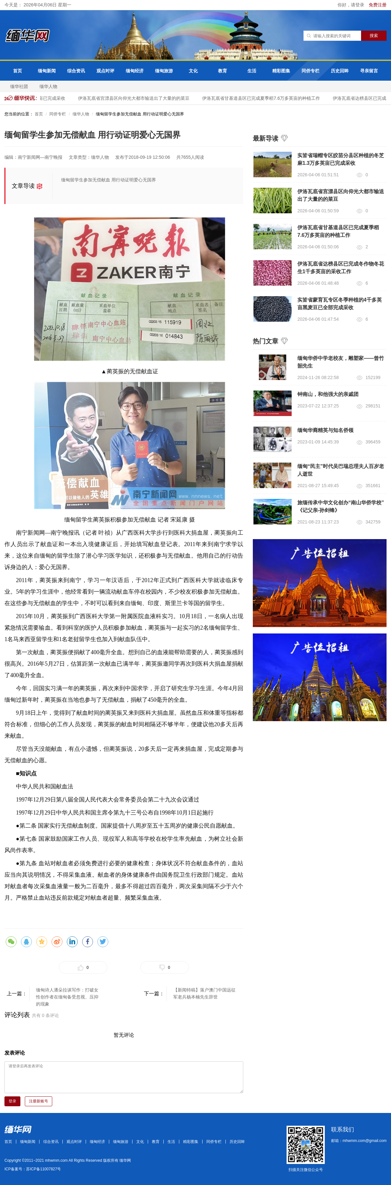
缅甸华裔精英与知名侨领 (325, 430)
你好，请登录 (352, 4)
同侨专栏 (310, 70)
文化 (193, 70)
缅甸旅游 (164, 70)
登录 (12, 1101)
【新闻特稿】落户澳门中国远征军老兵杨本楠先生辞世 (204, 993)
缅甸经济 (135, 70)
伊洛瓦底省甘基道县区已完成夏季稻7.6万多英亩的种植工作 (264, 98)
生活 (251, 70)
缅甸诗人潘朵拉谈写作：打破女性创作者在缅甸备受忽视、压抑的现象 (67, 994)
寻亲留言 (369, 70)
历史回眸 (340, 70)
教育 (222, 70)
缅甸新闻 (47, 70)
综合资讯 (76, 70)
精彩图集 (281, 70)
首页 (17, 70)
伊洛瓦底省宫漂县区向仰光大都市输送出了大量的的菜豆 (137, 98)
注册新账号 (38, 1101)
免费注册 (378, 4)
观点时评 (105, 70)
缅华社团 (19, 86)
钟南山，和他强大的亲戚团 (328, 394)
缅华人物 (48, 86)
